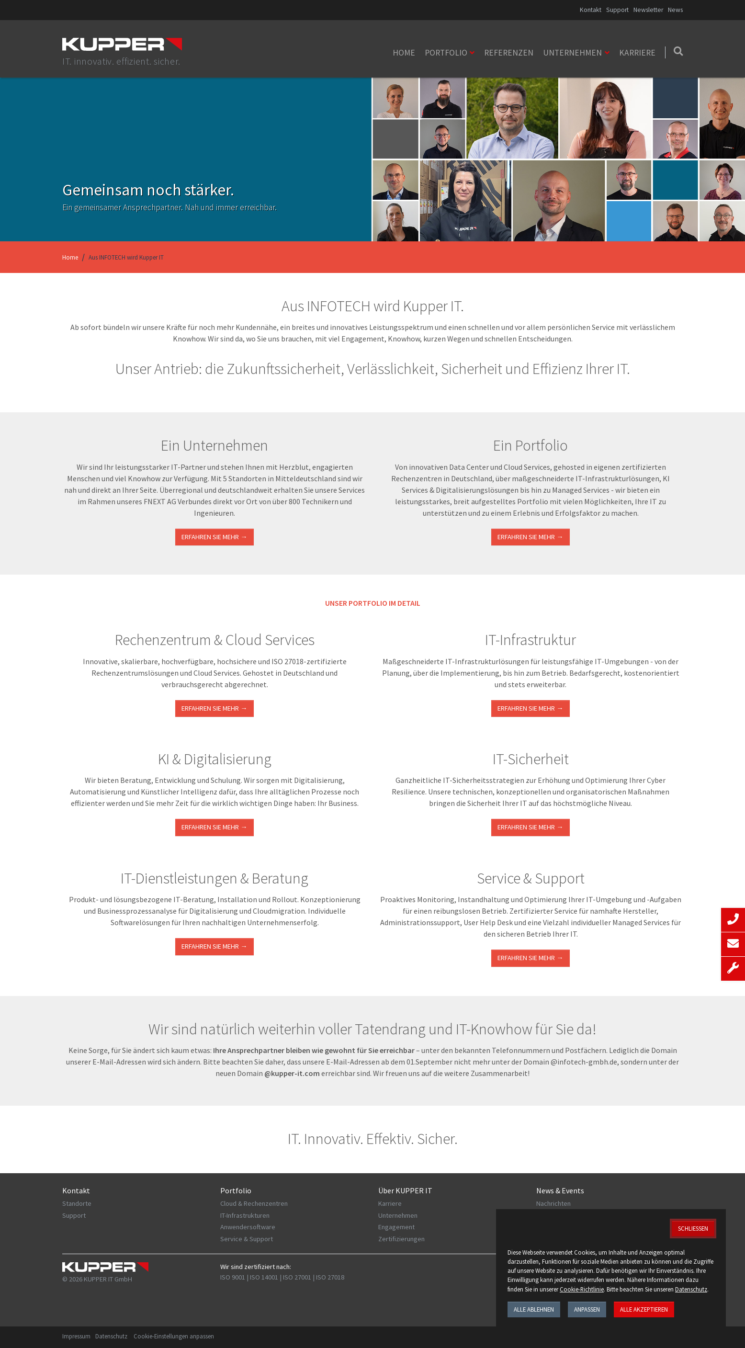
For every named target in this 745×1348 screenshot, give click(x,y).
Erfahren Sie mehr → (214, 536)
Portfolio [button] (446, 52)
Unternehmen (398, 1215)
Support (617, 10)
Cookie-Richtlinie (582, 1289)
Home (404, 52)
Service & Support (246, 1239)
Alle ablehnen (534, 1309)
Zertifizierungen (401, 1239)
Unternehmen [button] (572, 52)
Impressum (76, 1336)
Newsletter (648, 10)
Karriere (637, 52)
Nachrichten (553, 1203)
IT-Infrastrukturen (245, 1215)
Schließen (693, 1228)
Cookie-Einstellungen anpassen (174, 1336)
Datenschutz (111, 1336)
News (675, 10)
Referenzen (508, 52)
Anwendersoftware (247, 1227)
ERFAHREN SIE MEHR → (214, 708)
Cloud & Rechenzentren (254, 1203)
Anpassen (587, 1309)
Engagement (396, 1227)
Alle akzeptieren (644, 1309)
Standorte (76, 1203)
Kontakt (590, 10)
